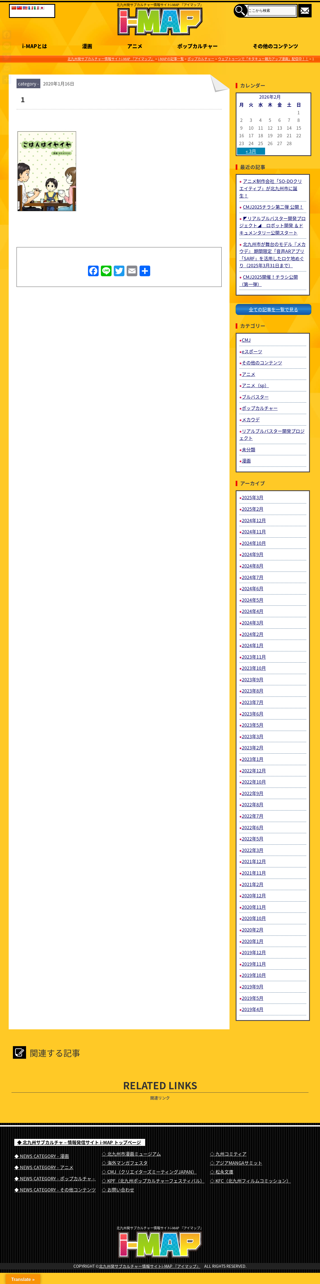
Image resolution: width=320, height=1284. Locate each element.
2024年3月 (252, 622)
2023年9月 (252, 679)
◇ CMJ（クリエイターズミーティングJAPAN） (149, 1171)
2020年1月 (252, 941)
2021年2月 (252, 884)
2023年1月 (252, 759)
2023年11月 (254, 656)
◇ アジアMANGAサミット (236, 1162)
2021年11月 (254, 872)
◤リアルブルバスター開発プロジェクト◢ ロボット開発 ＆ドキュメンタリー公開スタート (272, 225)
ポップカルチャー (260, 408)
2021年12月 (254, 861)
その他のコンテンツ (262, 362)
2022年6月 (252, 827)
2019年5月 (252, 998)
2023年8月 (252, 690)
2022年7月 (252, 815)
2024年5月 (252, 599)
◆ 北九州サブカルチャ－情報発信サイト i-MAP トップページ (79, 1142)
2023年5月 (252, 724)
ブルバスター (255, 396)
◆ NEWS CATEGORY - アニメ (43, 1167)
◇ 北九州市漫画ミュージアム (131, 1153)
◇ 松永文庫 (221, 1171)
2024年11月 (254, 531)
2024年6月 (252, 588)
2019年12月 (254, 952)
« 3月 (251, 151)
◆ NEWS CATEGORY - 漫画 (41, 1156)
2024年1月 (252, 645)
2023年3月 (252, 736)
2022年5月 (252, 838)
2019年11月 (254, 963)
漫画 (246, 460)
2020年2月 (252, 929)
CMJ (246, 339)
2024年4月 (252, 611)
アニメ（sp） (255, 385)
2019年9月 (252, 986)
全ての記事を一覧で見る (273, 309)
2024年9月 (252, 554)
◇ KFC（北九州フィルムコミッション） (250, 1180)
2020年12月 (254, 895)
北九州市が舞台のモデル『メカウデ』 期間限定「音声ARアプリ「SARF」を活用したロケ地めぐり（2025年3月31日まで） (272, 255)
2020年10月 (254, 918)
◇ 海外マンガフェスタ (125, 1162)
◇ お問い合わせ (118, 1189)
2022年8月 (252, 804)
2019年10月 (254, 975)
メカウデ (251, 419)
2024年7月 (252, 577)
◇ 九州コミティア (228, 1153)
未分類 (248, 449)
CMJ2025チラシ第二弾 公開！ (273, 206)
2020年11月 (254, 907)
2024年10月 (254, 543)
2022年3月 (252, 850)
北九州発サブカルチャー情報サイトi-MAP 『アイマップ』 (149, 1277)
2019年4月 (252, 1009)
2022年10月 (254, 781)
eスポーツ (252, 351)
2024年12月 (254, 520)
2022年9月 (252, 793)
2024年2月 (252, 634)
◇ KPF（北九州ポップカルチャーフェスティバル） (153, 1180)
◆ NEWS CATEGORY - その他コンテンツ (55, 1189)
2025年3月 (252, 497)
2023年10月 (254, 668)
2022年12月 (254, 770)
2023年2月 (252, 747)
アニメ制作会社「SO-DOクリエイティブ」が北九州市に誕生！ (270, 188)
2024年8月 (252, 565)
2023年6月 (252, 713)
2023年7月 (252, 702)
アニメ (248, 374)
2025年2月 (252, 508)
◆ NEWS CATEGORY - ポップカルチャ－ (55, 1178)
